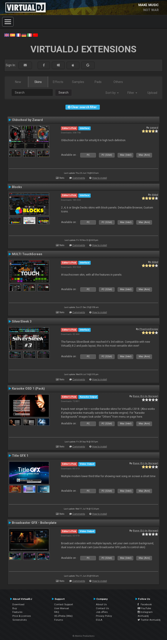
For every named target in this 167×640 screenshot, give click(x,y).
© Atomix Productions (84, 636)
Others (118, 82)
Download (18, 604)
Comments (78, 178)
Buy (14, 608)
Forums (58, 619)
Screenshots (19, 619)
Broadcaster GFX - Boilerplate (34, 522)
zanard (154, 127)
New (18, 82)
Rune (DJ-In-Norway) (145, 396)
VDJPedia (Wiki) (63, 615)
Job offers (102, 612)
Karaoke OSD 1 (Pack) (28, 388)
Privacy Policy (104, 615)
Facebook (145, 604)
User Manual (61, 608)
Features (17, 612)
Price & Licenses (21, 615)
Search (63, 92)
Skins (38, 82)
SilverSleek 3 (22, 321)
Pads (98, 82)
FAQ (56, 612)
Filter (132, 92)
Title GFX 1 (20, 455)
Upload (152, 92)
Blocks (17, 187)
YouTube (144, 608)
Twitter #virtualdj (149, 619)
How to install (99, 178)
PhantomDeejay (148, 329)
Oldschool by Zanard (27, 120)
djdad (155, 194)
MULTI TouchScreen (27, 254)
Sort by (112, 92)
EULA (99, 619)
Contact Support (63, 604)
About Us (101, 604)
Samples (78, 82)
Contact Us (102, 608)
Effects (58, 82)
